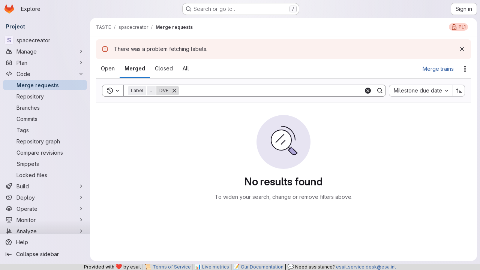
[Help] (45, 242)
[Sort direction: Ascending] (459, 91)
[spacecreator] (45, 40)
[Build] (45, 186)
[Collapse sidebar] (45, 254)
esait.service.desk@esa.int (366, 267)
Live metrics (215, 267)
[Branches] (45, 107)
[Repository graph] (45, 141)
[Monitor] (45, 220)
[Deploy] (45, 197)
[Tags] (45, 130)
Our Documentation (262, 267)
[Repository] (45, 96)
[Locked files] (45, 175)
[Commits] (45, 118)
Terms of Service (172, 267)
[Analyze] (45, 231)
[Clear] (367, 90)
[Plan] (45, 62)
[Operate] (45, 208)
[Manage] (45, 51)
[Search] (271, 90)
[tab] (108, 68)
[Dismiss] (462, 49)
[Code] (45, 74)
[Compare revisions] (45, 152)
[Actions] (465, 69)
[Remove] (174, 90)
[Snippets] (45, 163)
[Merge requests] (45, 85)
